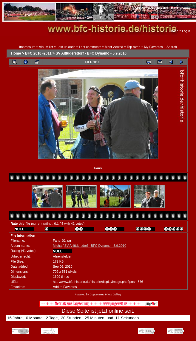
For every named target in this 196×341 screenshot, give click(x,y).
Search (171, 47)
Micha (57, 245)
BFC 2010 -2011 (38, 53)
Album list (46, 47)
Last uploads (66, 47)
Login (186, 31)
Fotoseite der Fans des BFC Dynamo (161, 8)
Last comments (90, 47)
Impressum (27, 47)
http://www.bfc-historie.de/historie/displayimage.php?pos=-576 (98, 281)
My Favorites (153, 47)
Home (174, 31)
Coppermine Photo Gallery (105, 294)
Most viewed (114, 47)
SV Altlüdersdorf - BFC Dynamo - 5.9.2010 (90, 53)
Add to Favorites (65, 287)
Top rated (134, 47)
